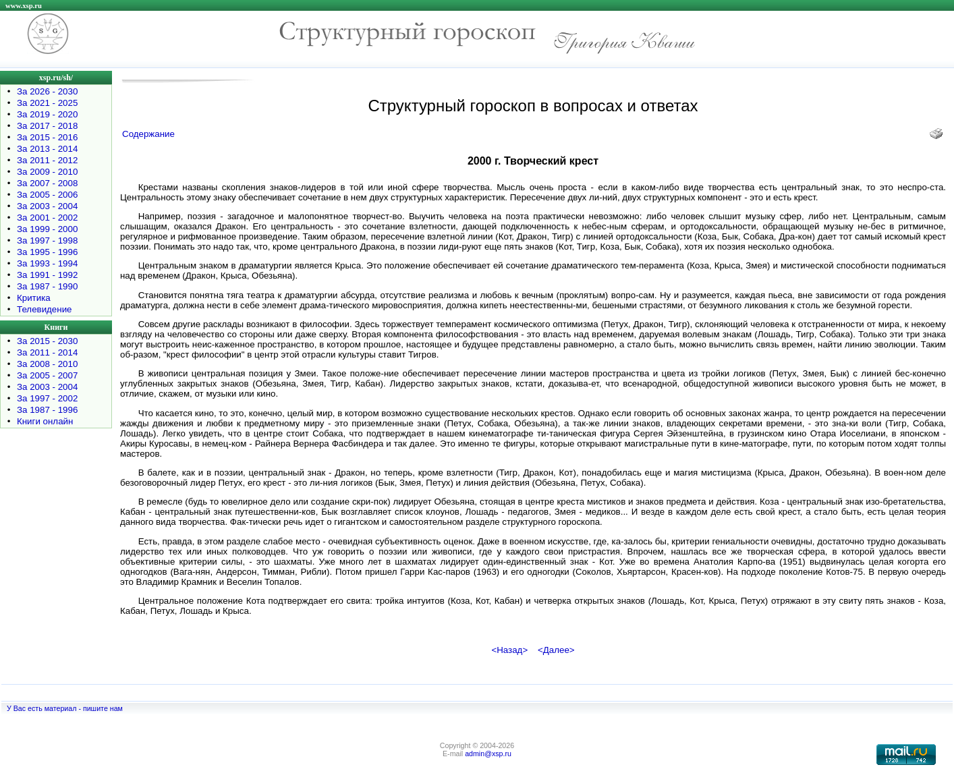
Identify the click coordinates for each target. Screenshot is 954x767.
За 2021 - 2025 (47, 103)
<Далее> (556, 650)
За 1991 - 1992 (47, 275)
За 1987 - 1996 (47, 410)
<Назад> (509, 650)
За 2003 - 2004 (47, 206)
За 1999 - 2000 (47, 229)
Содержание (148, 134)
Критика (34, 298)
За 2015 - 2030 (47, 341)
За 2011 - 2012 (47, 160)
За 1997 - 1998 (47, 240)
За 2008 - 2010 (47, 364)
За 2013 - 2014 (47, 149)
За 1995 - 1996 (47, 252)
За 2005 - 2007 (47, 375)
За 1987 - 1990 (47, 286)
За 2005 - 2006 (47, 195)
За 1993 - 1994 (47, 263)
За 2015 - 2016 (47, 137)
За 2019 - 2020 (47, 114)
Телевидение (44, 309)
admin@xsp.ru (488, 753)
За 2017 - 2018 (47, 126)
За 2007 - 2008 (47, 183)
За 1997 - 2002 (47, 398)
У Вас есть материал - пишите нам (65, 708)
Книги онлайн (45, 421)
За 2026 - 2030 (47, 91)
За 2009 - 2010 (47, 172)
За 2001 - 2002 (47, 217)
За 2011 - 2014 (47, 352)
